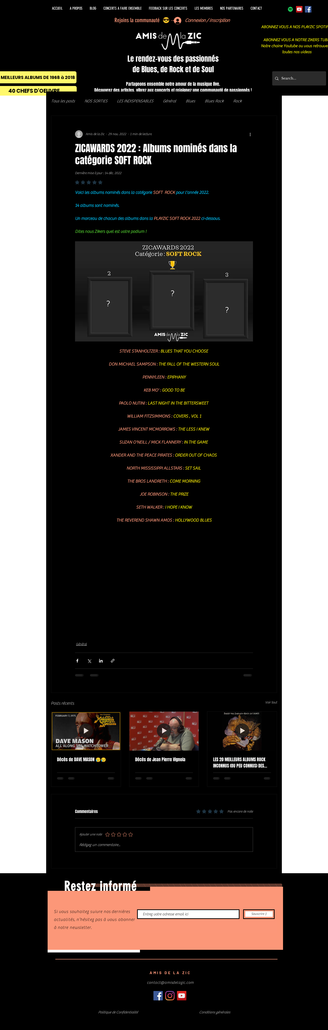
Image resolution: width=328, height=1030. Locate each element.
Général (169, 101)
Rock (237, 101)
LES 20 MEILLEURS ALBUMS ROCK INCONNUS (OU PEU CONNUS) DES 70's (239, 762)
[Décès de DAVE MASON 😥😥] (86, 731)
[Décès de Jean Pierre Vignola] (164, 731)
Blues (190, 101)
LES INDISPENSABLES (135, 101)
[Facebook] (308, 9)
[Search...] (298, 78)
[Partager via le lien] (112, 660)
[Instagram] (170, 995)
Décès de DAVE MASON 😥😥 (81, 759)
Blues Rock (214, 101)
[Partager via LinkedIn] (101, 660)
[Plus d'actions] (250, 134)
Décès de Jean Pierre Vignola (160, 759)
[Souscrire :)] (259, 914)
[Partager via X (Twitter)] (89, 660)
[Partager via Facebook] (77, 660)
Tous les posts (63, 101)
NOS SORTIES (95, 101)
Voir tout (271, 702)
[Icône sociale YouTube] (299, 9)
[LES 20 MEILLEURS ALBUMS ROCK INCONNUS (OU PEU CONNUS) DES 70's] (242, 731)
